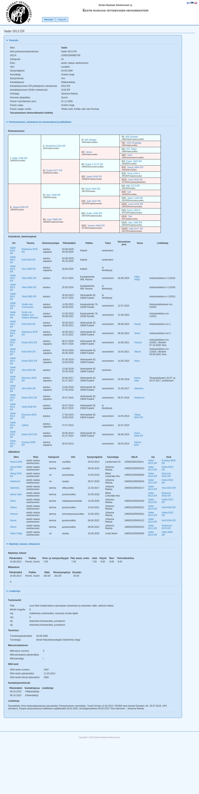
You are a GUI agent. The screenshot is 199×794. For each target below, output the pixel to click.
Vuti (129, 192)
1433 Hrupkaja (133, 143)
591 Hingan (90, 139)
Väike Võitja (137, 278)
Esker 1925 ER (134, 161)
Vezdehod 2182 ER (55, 146)
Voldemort (139, 397)
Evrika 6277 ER (54, 170)
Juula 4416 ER (135, 204)
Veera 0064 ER (138, 434)
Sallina (25, 425)
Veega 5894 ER (135, 167)
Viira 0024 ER (29, 370)
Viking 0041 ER (138, 416)
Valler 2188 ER (19, 158)
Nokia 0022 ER (29, 342)
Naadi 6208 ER (20, 207)
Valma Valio (137, 379)
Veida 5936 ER (94, 176)
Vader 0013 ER (13, 251)
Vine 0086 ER (29, 269)
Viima (137, 361)
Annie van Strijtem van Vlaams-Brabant (30, 315)
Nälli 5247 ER (136, 228)
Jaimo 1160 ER (135, 198)
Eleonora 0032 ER (166, 475)
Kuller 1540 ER (94, 213)
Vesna (89, 152)
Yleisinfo (12, 40)
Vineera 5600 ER (96, 225)
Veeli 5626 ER (135, 179)
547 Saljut (131, 149)
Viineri (137, 333)
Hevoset (48, 19)
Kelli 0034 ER (29, 259)
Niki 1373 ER (133, 185)
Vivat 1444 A (133, 173)
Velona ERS (137, 443)
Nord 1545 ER (93, 189)
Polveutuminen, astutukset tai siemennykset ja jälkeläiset (38, 122)
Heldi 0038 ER (29, 407)
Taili (130, 216)
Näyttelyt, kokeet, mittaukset (23, 544)
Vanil (129, 155)
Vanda (137, 324)
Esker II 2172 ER (94, 164)
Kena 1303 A (133, 210)
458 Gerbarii (131, 136)
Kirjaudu (62, 19)
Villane (137, 351)
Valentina (138, 388)
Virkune (138, 342)
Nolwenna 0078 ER (167, 527)
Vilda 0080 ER (29, 278)
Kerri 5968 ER (54, 219)
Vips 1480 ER (135, 222)
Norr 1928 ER (53, 195)
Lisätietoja (13, 591)
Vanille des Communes (27, 305)
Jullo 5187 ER (94, 201)
